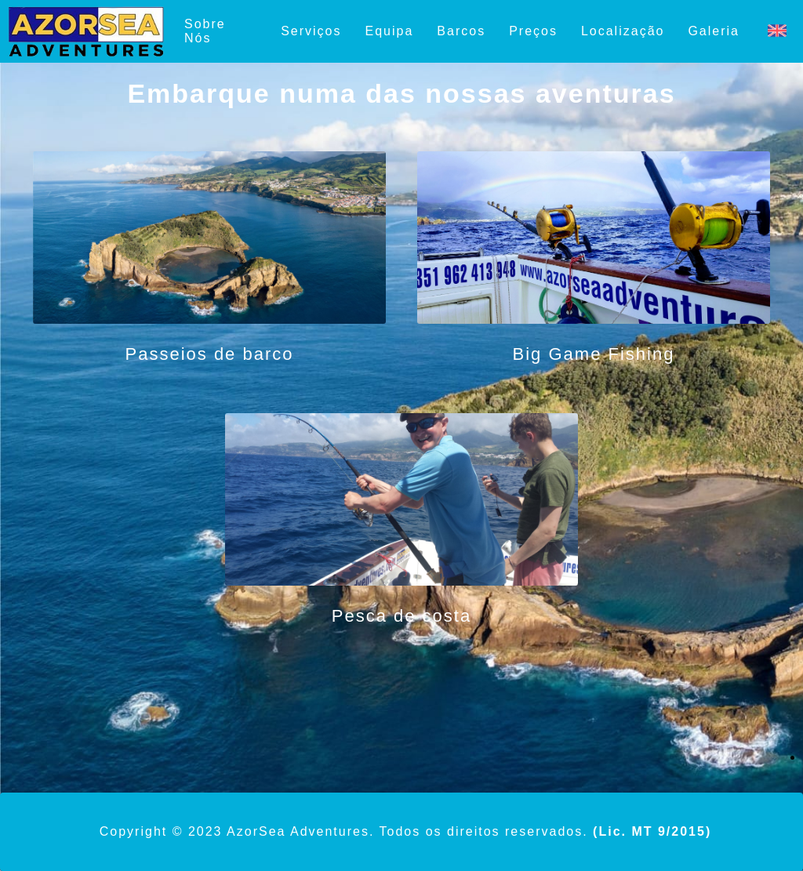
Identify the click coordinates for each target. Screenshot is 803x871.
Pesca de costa (401, 616)
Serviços (311, 31)
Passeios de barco (209, 354)
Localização (623, 31)
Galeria (713, 31)
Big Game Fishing (594, 354)
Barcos (461, 31)
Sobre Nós (205, 31)
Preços (533, 31)
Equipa (389, 31)
